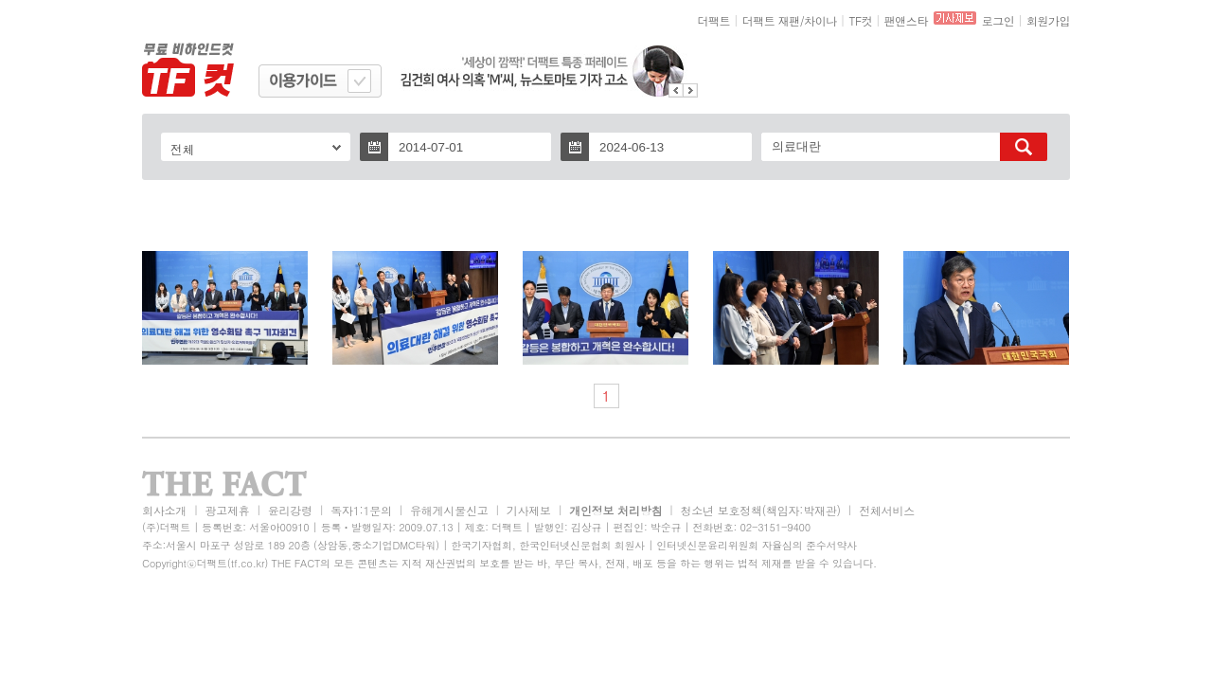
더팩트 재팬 (771, 20)
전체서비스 (887, 510)
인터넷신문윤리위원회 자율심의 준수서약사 (756, 545)
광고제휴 (227, 510)
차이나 (820, 20)
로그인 (998, 20)
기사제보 (529, 510)
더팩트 (714, 20)
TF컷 (860, 20)
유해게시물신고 (449, 510)
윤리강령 (290, 510)
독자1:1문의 (361, 510)
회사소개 (164, 510)
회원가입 (1048, 20)
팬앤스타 (906, 20)
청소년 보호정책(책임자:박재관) (761, 510)
